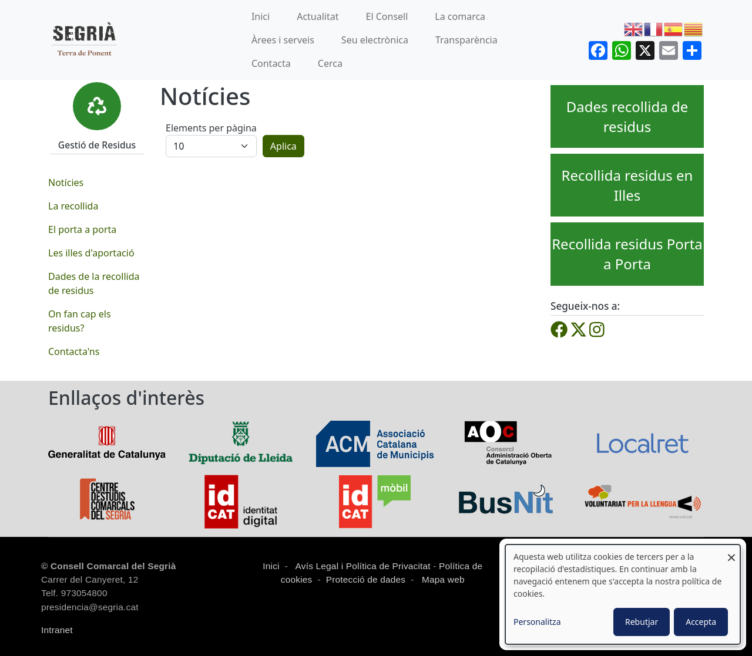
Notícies (65, 182)
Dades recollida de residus (627, 116)
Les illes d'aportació (91, 252)
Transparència (466, 39)
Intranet (57, 630)
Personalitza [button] (537, 621)
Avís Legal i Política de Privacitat (363, 566)
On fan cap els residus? (79, 320)
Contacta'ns (73, 351)
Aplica (283, 146)
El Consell (387, 16)
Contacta (271, 63)
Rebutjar (641, 621)
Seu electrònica (374, 39)
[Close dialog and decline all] (731, 552)
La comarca (460, 16)
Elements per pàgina (211, 127)
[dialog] (622, 594)
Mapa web (442, 579)
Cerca (330, 63)
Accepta (701, 621)
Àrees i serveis (282, 39)
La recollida (73, 205)
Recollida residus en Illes (627, 185)
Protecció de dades (366, 579)
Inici (260, 16)
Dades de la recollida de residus (94, 283)
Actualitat (317, 16)
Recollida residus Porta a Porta (627, 253)
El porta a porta (82, 229)
